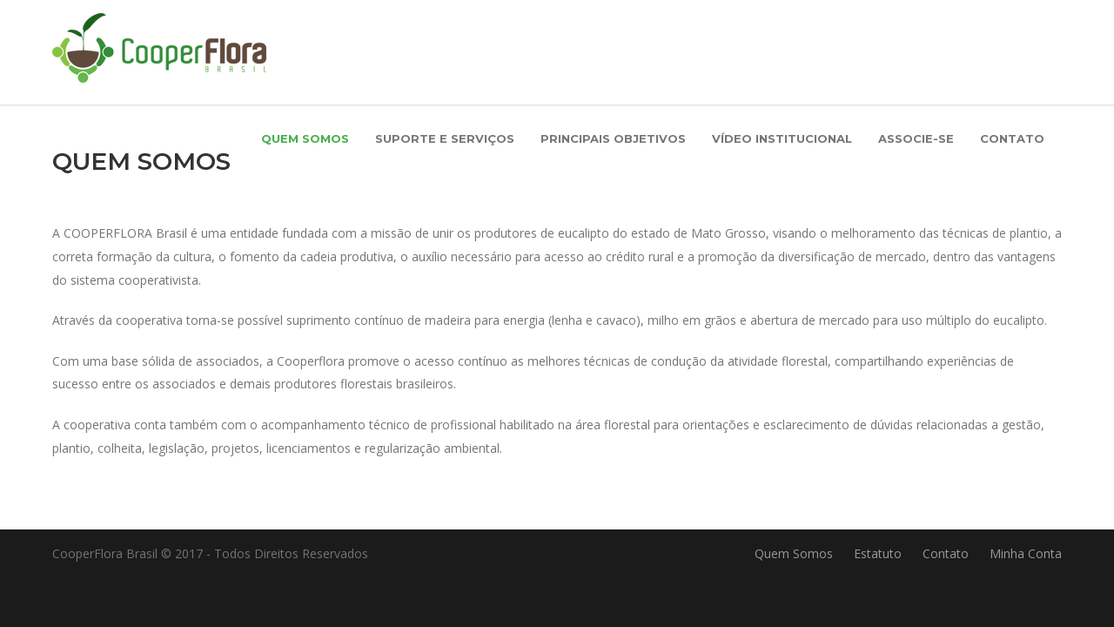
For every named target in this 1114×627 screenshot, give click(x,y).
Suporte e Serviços (444, 138)
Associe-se (916, 138)
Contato (1012, 138)
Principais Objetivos (613, 138)
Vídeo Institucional (782, 138)
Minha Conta (1026, 553)
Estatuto (878, 553)
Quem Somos (305, 138)
